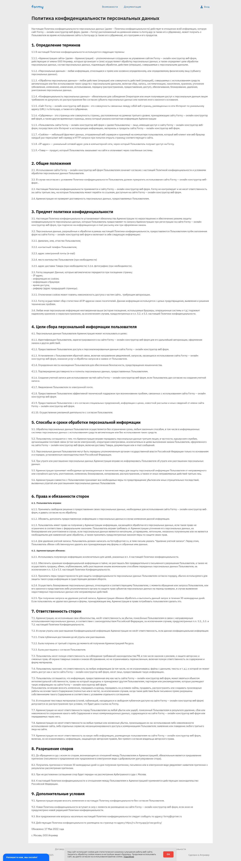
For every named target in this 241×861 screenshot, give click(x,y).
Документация (132, 6)
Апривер (204, 854)
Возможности (110, 6)
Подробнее (129, 856)
